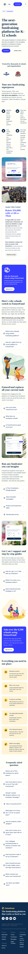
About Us (4, 945)
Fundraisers (14, 937)
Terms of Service (5, 925)
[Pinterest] (11, 918)
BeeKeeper (5, 934)
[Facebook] (3, 918)
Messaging (13, 939)
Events (3, 948)
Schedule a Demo (17, 50)
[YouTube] (14, 918)
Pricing (12, 934)
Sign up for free (9, 289)
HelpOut (4, 939)
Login (9, 4)
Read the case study (11, 254)
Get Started (17, 4)
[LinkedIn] (7, 918)
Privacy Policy (14, 925)
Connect (4, 937)
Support (22, 946)
